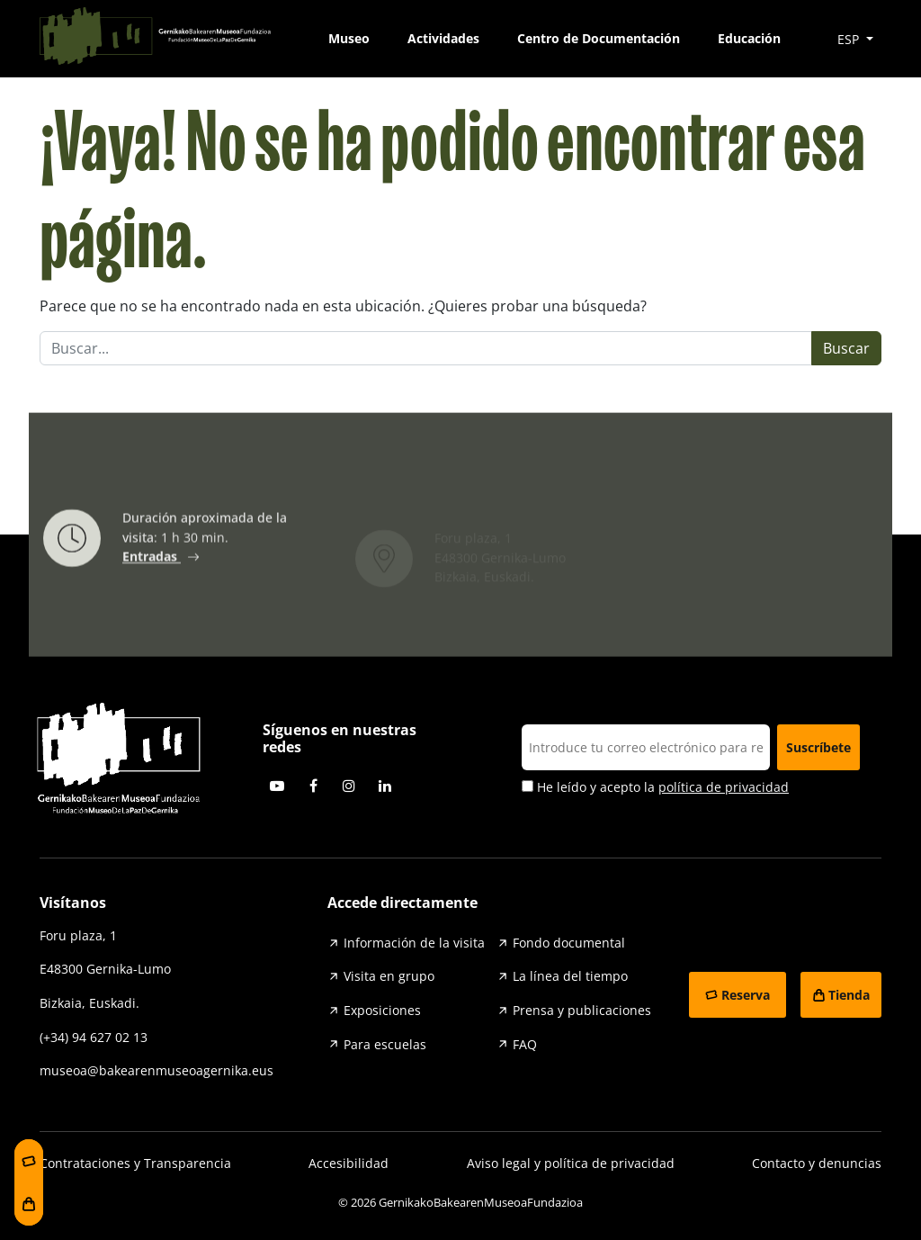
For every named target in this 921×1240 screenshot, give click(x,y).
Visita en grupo (389, 975)
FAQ (525, 1044)
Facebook (313, 785)
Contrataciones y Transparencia (135, 1163)
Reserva (745, 994)
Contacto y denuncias (816, 1163)
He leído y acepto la (655, 787)
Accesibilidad (348, 1163)
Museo (349, 38)
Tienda (849, 994)
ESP (850, 39)
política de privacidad (723, 786)
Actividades (443, 38)
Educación (749, 38)
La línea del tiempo (570, 975)
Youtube (277, 785)
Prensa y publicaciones (582, 1010)
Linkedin (385, 785)
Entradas (151, 561)
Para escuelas (385, 1044)
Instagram (349, 785)
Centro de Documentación (598, 38)
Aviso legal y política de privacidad (571, 1163)
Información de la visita (414, 942)
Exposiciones (382, 1010)
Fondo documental (569, 942)
